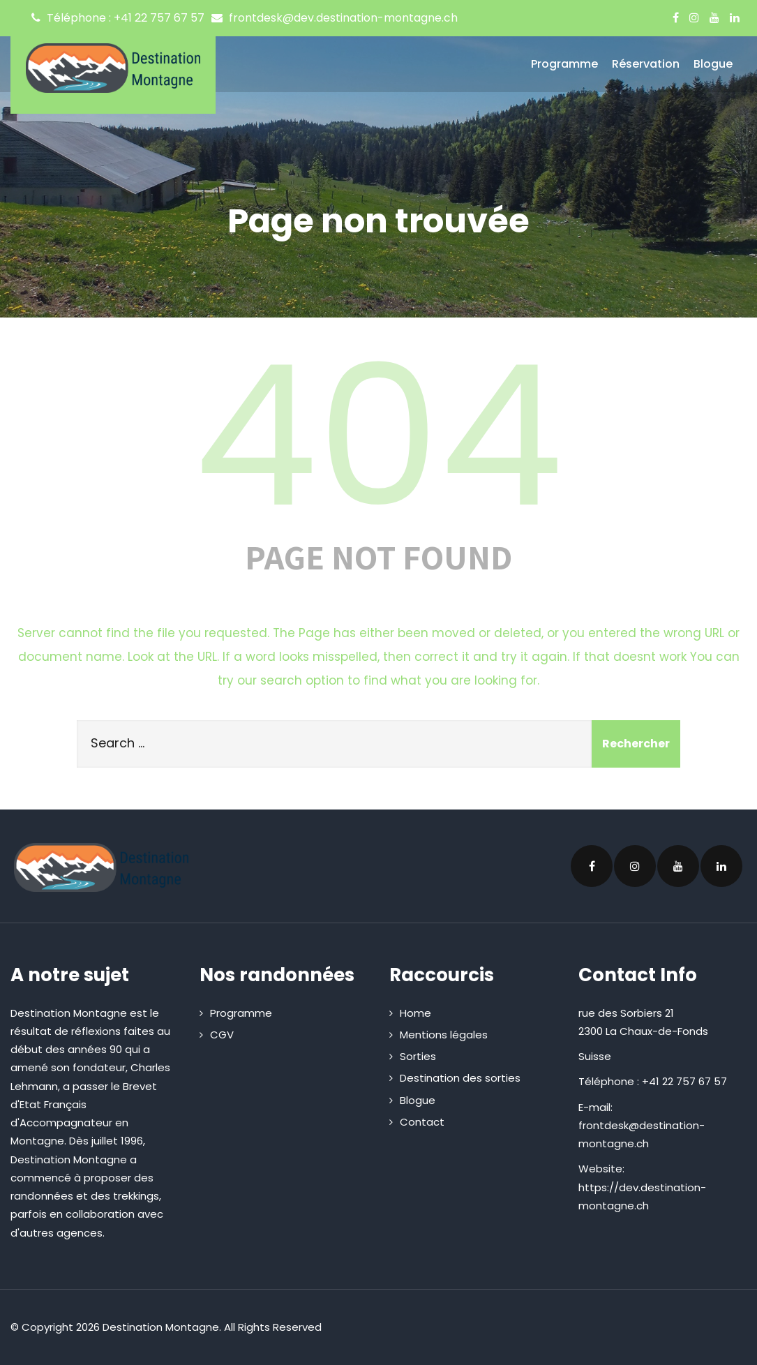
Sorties (418, 1056)
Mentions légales (444, 1034)
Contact (422, 1121)
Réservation (646, 64)
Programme (564, 64)
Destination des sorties (460, 1078)
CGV (222, 1034)
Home (415, 1013)
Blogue (713, 64)
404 (379, 436)
